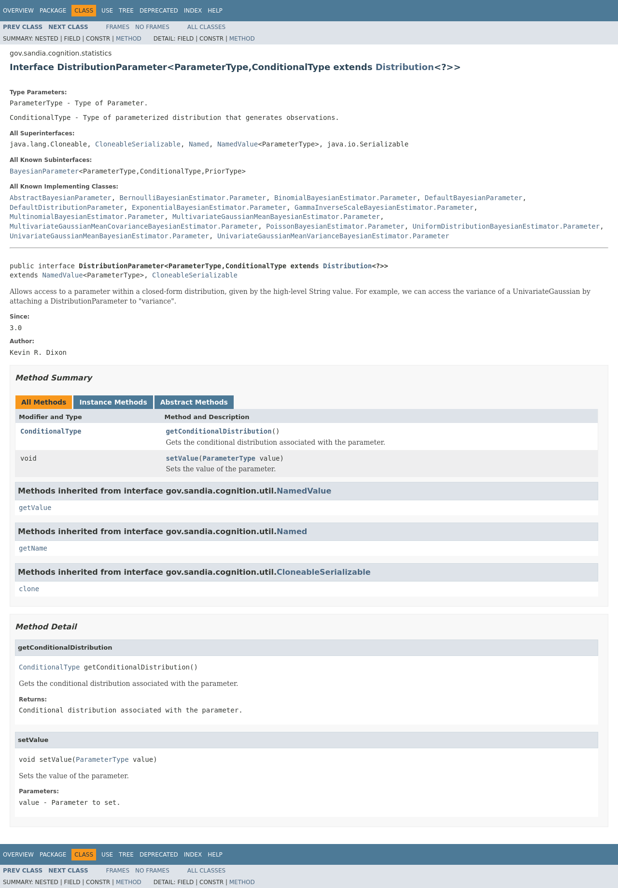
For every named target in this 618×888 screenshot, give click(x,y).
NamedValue (237, 144)
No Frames (152, 27)
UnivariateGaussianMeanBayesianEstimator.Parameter (109, 236)
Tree (126, 10)
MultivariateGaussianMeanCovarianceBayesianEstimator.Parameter (134, 226)
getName (33, 548)
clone (29, 589)
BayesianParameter (44, 171)
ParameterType (228, 458)
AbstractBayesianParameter (61, 198)
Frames (118, 27)
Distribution (405, 67)
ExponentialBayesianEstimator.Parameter (209, 207)
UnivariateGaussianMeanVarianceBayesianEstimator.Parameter (333, 236)
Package (53, 10)
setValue (182, 458)
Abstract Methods (194, 402)
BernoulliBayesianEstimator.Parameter (193, 198)
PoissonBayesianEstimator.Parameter (335, 226)
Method (128, 38)
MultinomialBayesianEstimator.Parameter (87, 216)
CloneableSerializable (138, 144)
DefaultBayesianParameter (473, 198)
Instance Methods (113, 402)
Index (193, 10)
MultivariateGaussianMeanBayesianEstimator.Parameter (276, 216)
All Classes (206, 27)
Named (199, 144)
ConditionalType (50, 431)
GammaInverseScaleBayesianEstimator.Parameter (384, 207)
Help (215, 10)
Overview (18, 10)
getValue (35, 507)
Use (107, 10)
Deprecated (159, 10)
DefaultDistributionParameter (67, 207)
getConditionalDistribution (219, 431)
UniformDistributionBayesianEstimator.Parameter (506, 226)
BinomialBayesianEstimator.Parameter (345, 198)
